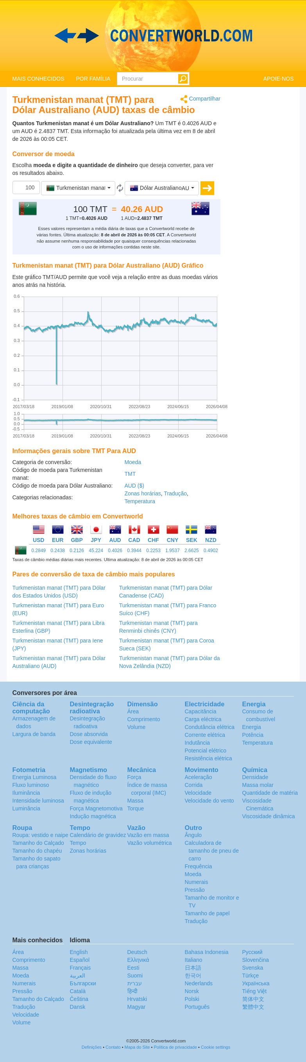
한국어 (193, 975)
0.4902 (211, 550)
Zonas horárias (142, 493)
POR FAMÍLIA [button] (93, 79)
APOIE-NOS (278, 79)
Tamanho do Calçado (38, 843)
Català (78, 991)
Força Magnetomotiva (96, 808)
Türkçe (250, 975)
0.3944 (134, 550)
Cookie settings (215, 1047)
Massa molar (258, 785)
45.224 (96, 550)
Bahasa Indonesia (207, 952)
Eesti (133, 968)
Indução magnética (93, 816)
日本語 (193, 968)
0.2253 (153, 550)
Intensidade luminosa (38, 800)
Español (80, 960)
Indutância (197, 743)
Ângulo (193, 835)
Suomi (135, 975)
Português (197, 1007)
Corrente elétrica (205, 735)
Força (134, 777)
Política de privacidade (175, 1047)
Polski (192, 999)
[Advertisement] (263, 212)
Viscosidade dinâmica (268, 816)
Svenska (252, 968)
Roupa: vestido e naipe (40, 835)
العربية (77, 975)
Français (80, 968)
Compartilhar (200, 99)
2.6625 (191, 550)
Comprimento (143, 719)
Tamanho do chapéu (37, 851)
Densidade (255, 777)
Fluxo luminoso (31, 785)
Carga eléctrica (203, 719)
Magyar (136, 1007)
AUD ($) (134, 485)
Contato (113, 1047)
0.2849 (38, 550)
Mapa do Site (137, 1047)
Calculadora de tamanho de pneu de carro (212, 851)
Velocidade (198, 793)
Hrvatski (137, 999)
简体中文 (253, 999)
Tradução (175, 493)
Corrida (194, 785)
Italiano (193, 960)
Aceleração (198, 777)
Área (133, 711)
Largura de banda (34, 734)
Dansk (78, 1007)
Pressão (195, 890)
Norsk (192, 991)
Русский (252, 952)
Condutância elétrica (210, 727)
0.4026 (115, 550)
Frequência (198, 866)
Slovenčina (255, 960)
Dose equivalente (91, 742)
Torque (135, 808)
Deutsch (137, 952)
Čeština (79, 999)
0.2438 (57, 550)
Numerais (196, 882)
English (79, 952)
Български (83, 983)
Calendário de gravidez (98, 835)
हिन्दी (132, 991)
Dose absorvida (89, 734)
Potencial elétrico (206, 750)
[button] (78, 188)
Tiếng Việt (254, 991)
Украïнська (256, 983)
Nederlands (199, 983)
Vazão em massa (148, 835)
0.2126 (77, 550)
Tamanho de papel (207, 913)
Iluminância (26, 793)
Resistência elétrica (208, 758)
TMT (130, 474)
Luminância (27, 808)
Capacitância (201, 711)
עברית (134, 983)
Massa (135, 800)
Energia (251, 727)
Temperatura (139, 501)
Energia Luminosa (35, 777)
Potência (252, 735)
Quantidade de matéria (270, 793)
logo (153, 35)
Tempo (78, 843)
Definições (92, 1047)
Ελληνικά (138, 960)
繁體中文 (253, 1007)
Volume (136, 727)
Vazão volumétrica (149, 843)
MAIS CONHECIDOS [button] (38, 79)
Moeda (132, 462)
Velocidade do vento (209, 800)
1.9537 (172, 550)
